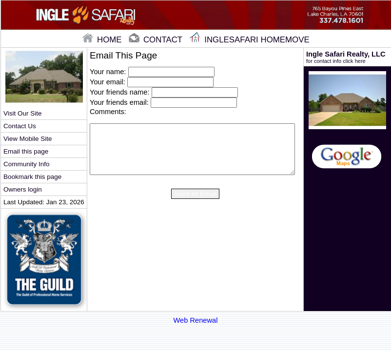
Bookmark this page (32, 176)
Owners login (22, 189)
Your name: (108, 72)
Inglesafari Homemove (250, 39)
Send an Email (195, 193)
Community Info (26, 164)
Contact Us (19, 126)
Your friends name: (119, 92)
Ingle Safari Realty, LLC (347, 57)
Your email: (107, 82)
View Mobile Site (27, 138)
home (103, 39)
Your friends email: (119, 102)
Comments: (108, 112)
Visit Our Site (22, 113)
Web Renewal (196, 320)
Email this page (25, 151)
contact (156, 39)
